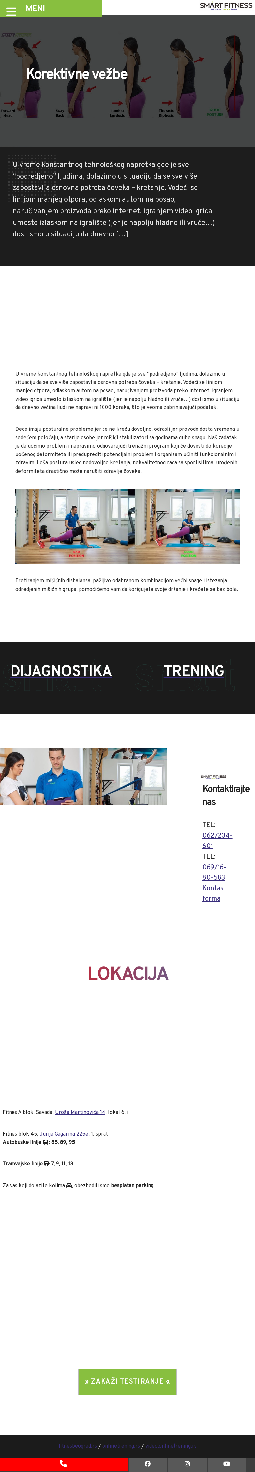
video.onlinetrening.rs (171, 1446)
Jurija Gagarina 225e (64, 1134)
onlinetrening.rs (121, 1446)
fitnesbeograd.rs (78, 1446)
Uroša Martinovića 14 (80, 1112)
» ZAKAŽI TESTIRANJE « (127, 1382)
